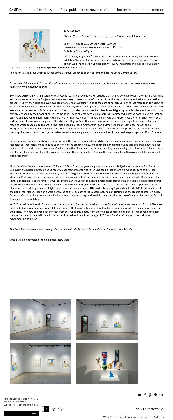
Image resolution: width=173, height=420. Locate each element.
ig (53, 409)
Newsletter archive (149, 409)
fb (58, 409)
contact (158, 10)
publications (78, 10)
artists (37, 10)
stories (105, 10)
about (145, 10)
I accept (21, 414)
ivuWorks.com (157, 417)
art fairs (61, 10)
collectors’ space (125, 10)
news (94, 10)
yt (62, 409)
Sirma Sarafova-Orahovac (108, 59)
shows (48, 10)
